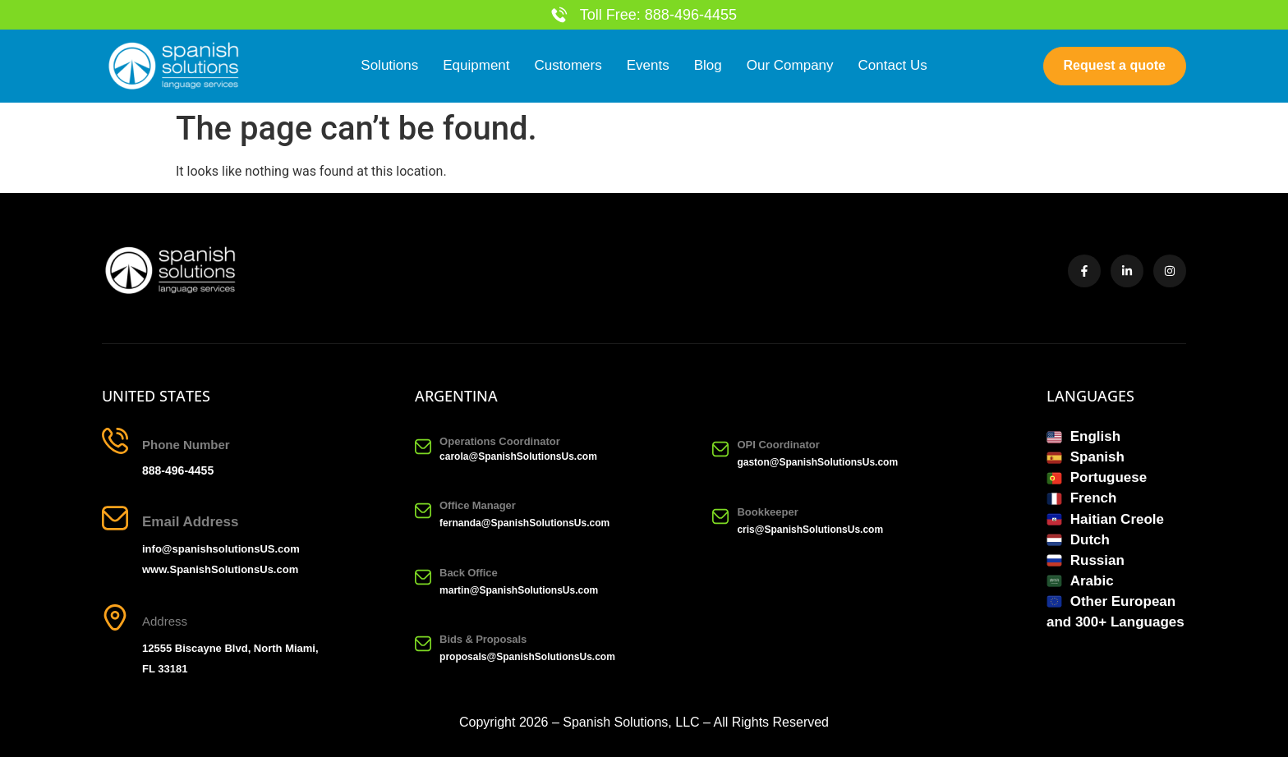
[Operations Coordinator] (423, 446)
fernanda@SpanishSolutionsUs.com (524, 524)
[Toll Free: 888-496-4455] (559, 15)
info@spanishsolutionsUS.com (221, 549)
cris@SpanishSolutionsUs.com (810, 530)
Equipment (476, 66)
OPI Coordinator (778, 444)
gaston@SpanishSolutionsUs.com (817, 462)
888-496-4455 (178, 470)
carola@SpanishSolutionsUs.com (518, 456)
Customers (568, 66)
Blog (708, 66)
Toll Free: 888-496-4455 (658, 15)
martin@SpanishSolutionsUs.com (518, 590)
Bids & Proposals (483, 639)
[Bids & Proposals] (423, 644)
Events (648, 66)
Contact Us (892, 66)
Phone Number (186, 445)
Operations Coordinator (499, 441)
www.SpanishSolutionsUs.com (220, 569)
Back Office (468, 573)
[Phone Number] (115, 441)
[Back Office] (423, 577)
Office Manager (477, 506)
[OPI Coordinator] (720, 449)
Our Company (790, 66)
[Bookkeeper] (720, 517)
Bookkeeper (767, 513)
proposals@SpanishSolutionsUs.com (527, 657)
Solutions (389, 66)
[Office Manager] (423, 510)
